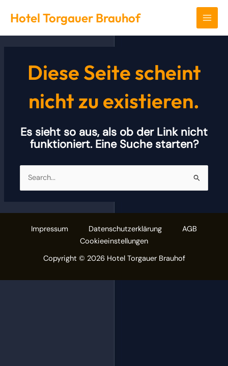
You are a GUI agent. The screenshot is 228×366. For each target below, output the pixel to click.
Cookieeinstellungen (114, 241)
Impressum (49, 229)
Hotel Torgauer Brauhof (75, 17)
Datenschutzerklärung (125, 229)
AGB (189, 229)
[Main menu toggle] (207, 17)
